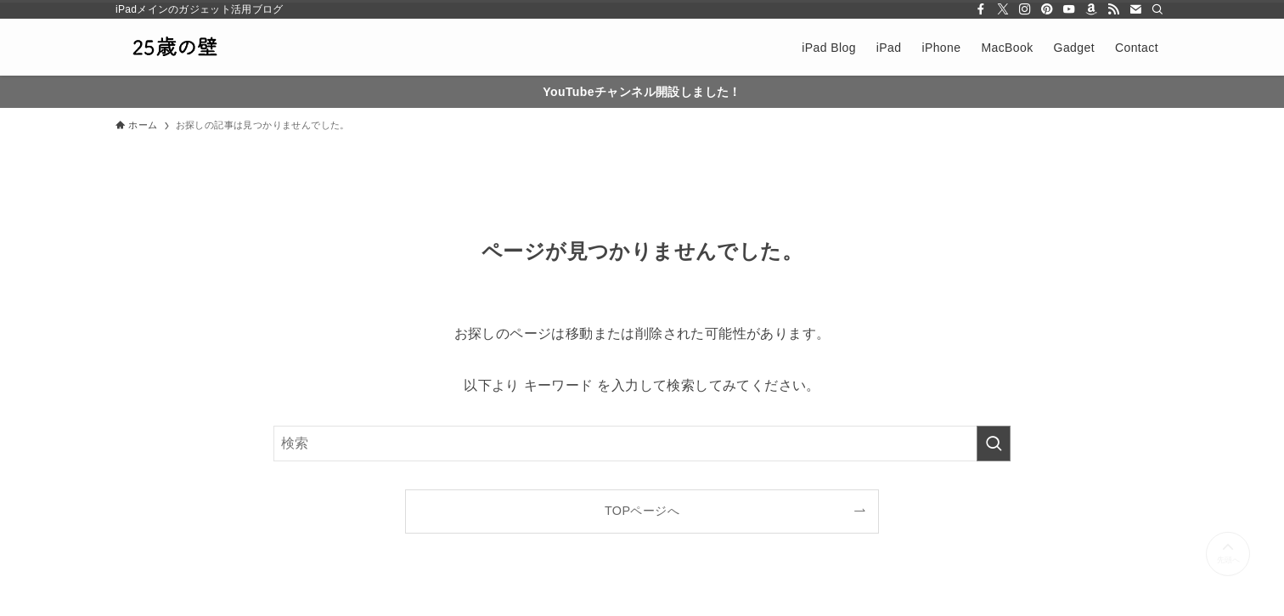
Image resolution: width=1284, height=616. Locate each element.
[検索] (1157, 9)
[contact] (1135, 9)
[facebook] (981, 9)
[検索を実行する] (994, 443)
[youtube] (1069, 9)
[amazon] (1091, 9)
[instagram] (1025, 9)
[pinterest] (1047, 9)
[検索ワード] (642, 443)
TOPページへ (642, 510)
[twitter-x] (1003, 9)
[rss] (1113, 9)
